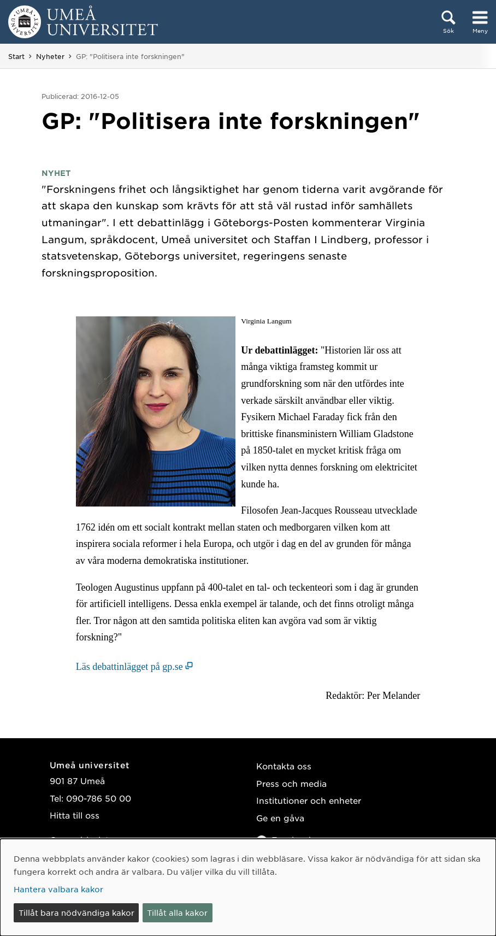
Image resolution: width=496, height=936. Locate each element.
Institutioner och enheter (308, 800)
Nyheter (50, 56)
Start (16, 56)
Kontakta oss (283, 766)
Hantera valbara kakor (58, 889)
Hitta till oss (74, 815)
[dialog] (248, 887)
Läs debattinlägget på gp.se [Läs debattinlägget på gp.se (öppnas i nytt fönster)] (129, 666)
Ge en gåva (280, 818)
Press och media (291, 783)
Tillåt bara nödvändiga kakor (76, 912)
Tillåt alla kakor (177, 912)
